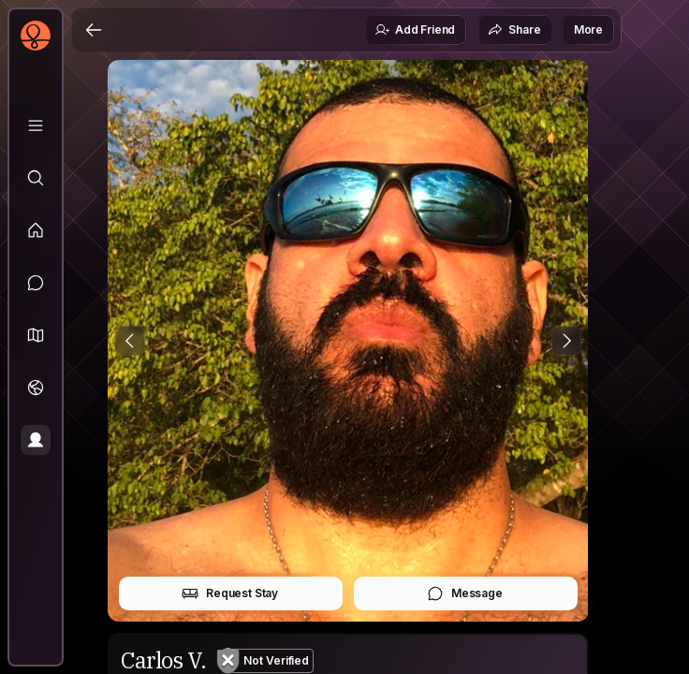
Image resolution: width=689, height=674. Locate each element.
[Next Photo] (566, 341)
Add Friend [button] (414, 29)
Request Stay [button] (230, 593)
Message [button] (465, 593)
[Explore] (36, 178)
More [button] (588, 29)
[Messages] (36, 283)
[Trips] (36, 388)
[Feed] (36, 230)
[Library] (36, 125)
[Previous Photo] (130, 341)
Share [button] (514, 29)
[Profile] (36, 440)
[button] (36, 335)
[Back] (94, 30)
